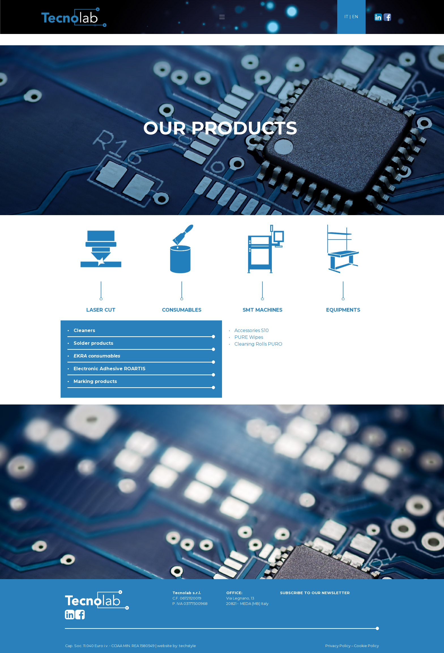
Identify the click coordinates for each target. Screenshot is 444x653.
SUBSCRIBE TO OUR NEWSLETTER (315, 593)
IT (346, 16)
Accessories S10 (251, 330)
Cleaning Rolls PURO (258, 344)
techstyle (187, 646)
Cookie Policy (366, 646)
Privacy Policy (338, 646)
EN (355, 16)
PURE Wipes (248, 337)
